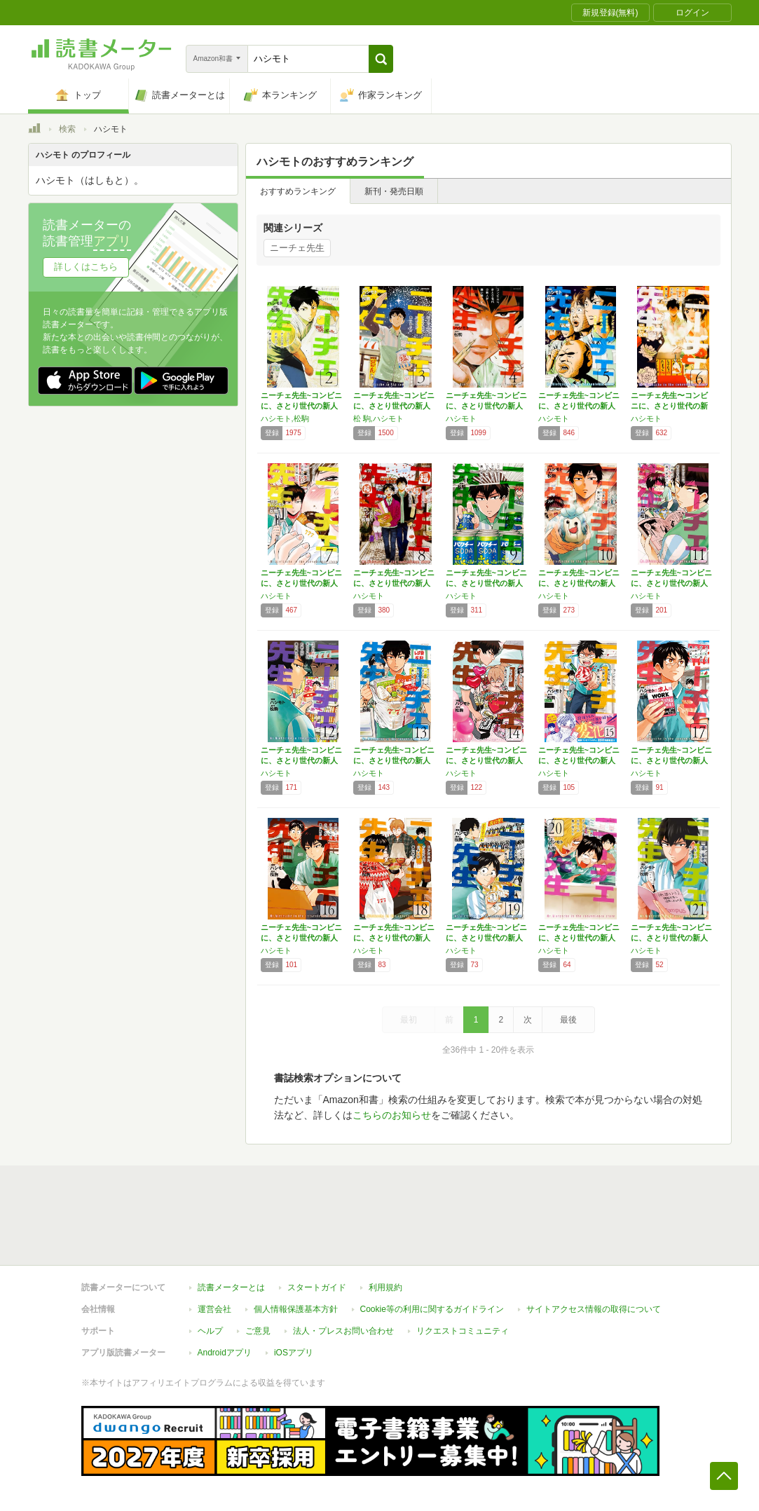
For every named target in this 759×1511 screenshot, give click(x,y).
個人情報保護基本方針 (296, 1309)
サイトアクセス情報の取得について (593, 1309)
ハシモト (461, 418)
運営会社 (214, 1309)
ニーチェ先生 (297, 247)
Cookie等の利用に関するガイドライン (432, 1309)
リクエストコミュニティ (462, 1331)
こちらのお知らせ (392, 1115)
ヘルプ (210, 1331)
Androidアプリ (225, 1352)
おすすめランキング (298, 191)
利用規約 (385, 1287)
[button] (381, 59)
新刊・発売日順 (393, 191)
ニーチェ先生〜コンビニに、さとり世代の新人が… (669, 406)
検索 (67, 129)
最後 (568, 1020)
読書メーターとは (231, 1287)
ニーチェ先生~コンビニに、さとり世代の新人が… (301, 406)
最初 (408, 1020)
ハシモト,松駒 (285, 418)
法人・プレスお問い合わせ (343, 1331)
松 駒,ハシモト (378, 418)
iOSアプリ (293, 1352)
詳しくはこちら (86, 266)
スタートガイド (316, 1287)
